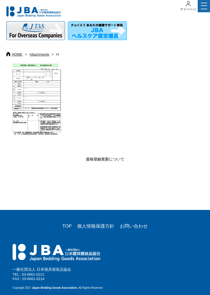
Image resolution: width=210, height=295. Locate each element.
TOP (67, 226)
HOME (17, 54)
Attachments (39, 54)
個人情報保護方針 (95, 226)
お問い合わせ (134, 226)
